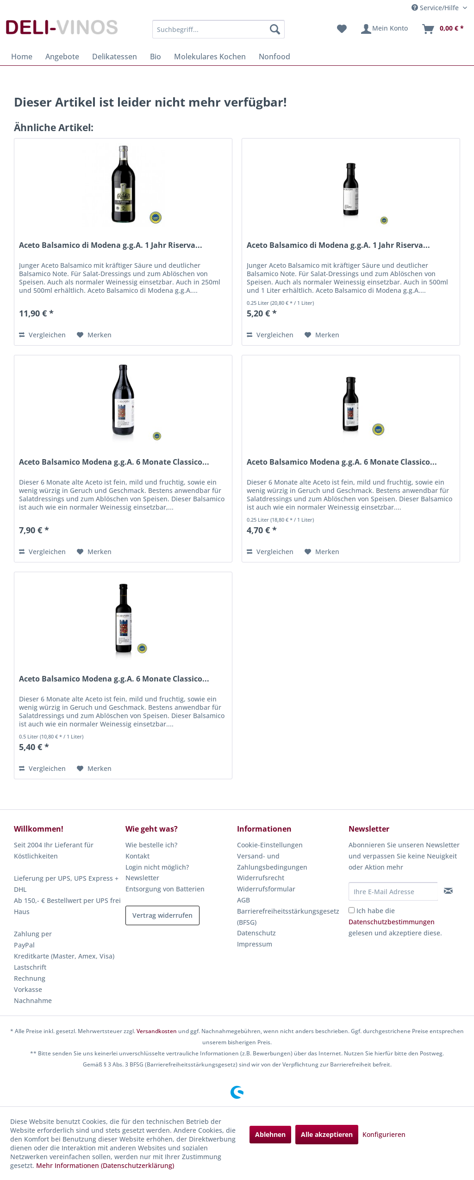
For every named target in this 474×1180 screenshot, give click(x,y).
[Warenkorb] (442, 29)
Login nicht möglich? (157, 867)
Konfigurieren (383, 1134)
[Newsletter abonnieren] (448, 891)
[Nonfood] (274, 56)
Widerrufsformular (266, 888)
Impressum (254, 944)
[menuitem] (218, 29)
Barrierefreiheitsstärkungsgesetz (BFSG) (288, 917)
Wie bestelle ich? (151, 844)
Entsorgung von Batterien (165, 888)
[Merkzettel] (341, 29)
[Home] (22, 56)
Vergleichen (42, 334)
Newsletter (142, 877)
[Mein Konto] (384, 29)
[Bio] (155, 56)
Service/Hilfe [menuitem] (436, 7)
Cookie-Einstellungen (270, 844)
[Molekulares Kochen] (210, 56)
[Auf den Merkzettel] (94, 335)
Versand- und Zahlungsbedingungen (272, 861)
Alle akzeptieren (327, 1134)
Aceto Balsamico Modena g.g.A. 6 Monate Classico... (114, 462)
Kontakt (137, 856)
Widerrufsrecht (260, 877)
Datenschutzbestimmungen (392, 921)
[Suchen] (275, 29)
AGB (243, 900)
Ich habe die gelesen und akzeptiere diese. (395, 921)
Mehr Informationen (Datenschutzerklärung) (105, 1165)
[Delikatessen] (114, 56)
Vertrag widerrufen (162, 915)
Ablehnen (270, 1134)
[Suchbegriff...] (218, 29)
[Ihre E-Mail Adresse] (393, 891)
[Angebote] (62, 56)
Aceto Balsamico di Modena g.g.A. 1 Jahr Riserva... (110, 245)
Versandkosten (157, 1031)
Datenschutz (256, 932)
